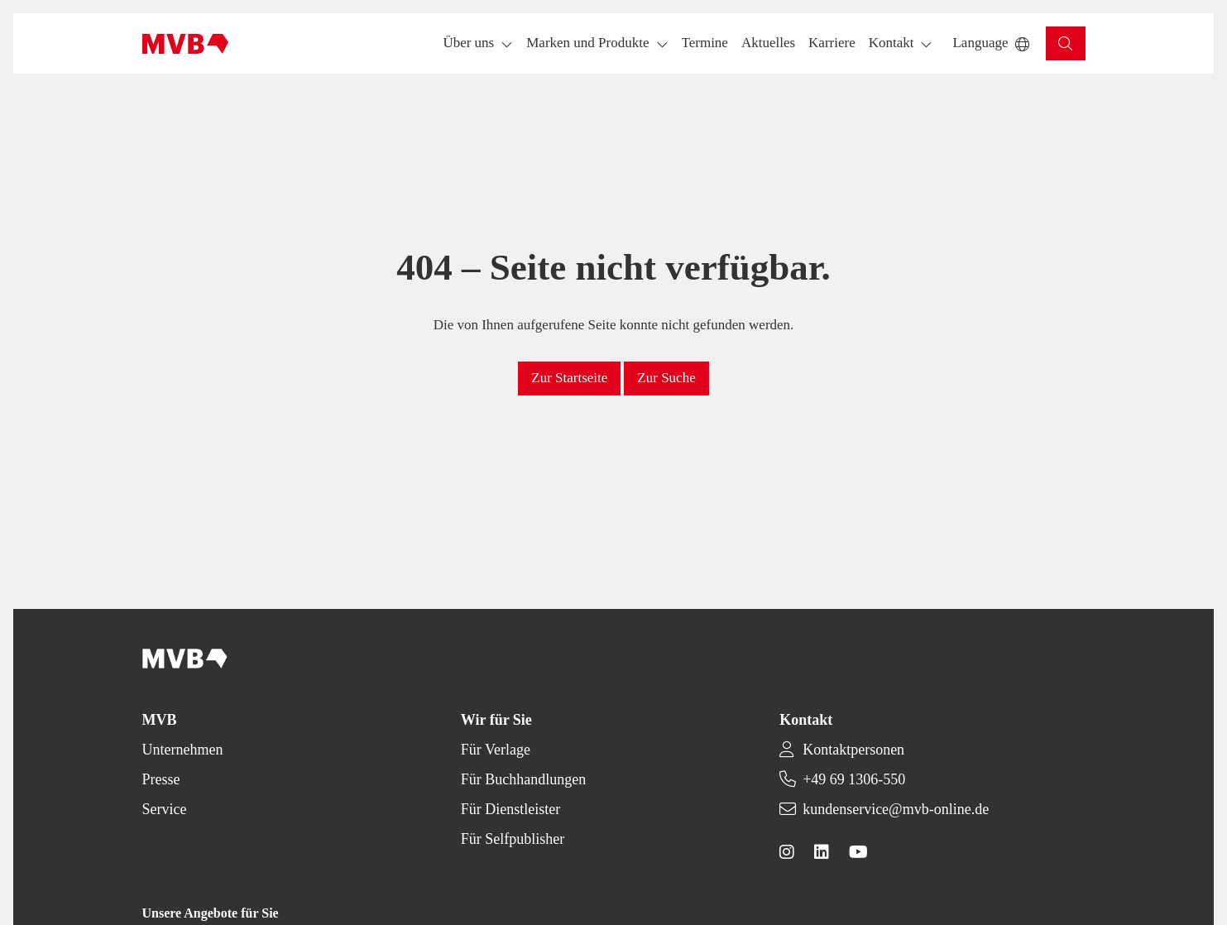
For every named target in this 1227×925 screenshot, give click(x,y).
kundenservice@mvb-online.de (896, 809)
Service (164, 809)
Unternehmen (182, 749)
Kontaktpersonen (853, 749)
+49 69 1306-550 (854, 779)
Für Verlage (495, 749)
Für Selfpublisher (513, 839)
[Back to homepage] (185, 44)
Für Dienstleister (510, 809)
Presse (161, 779)
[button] (705, 43)
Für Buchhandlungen (523, 779)
